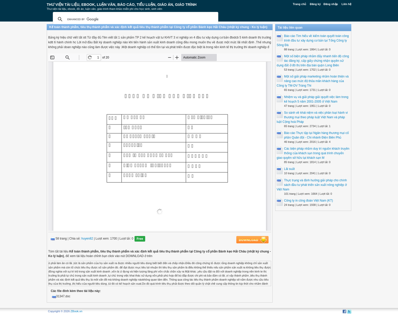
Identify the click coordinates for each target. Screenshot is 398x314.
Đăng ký (315, 4)
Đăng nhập (331, 4)
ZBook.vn (76, 311)
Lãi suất (289, 169)
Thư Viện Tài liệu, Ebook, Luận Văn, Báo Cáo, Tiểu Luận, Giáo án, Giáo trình (121, 5)
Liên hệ (346, 4)
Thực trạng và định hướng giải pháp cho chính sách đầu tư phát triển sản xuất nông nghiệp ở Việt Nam (312, 185)
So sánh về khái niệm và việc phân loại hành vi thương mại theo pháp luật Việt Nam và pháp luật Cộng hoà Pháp (312, 117)
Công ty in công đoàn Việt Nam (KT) (308, 200)
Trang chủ (299, 4)
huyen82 (87, 239)
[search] (134, 19)
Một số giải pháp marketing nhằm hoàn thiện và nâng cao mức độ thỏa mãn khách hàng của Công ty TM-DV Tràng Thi (313, 81)
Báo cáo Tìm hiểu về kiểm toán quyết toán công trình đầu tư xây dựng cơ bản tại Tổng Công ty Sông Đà (313, 40)
